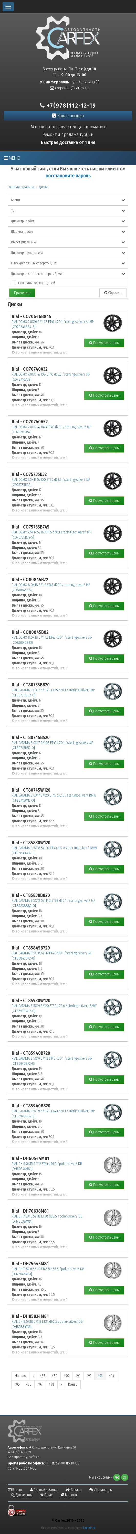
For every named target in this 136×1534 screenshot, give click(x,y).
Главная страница (21, 187)
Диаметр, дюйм (68, 221)
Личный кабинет (44, 1490)
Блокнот (69, 1495)
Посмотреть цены (104, 343)
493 (100, 1376)
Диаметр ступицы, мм (68, 253)
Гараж (46, 1495)
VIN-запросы (100, 1490)
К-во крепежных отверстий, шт (68, 263)
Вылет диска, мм (68, 242)
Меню (12, 158)
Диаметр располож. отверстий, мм (68, 274)
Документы (22, 1495)
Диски (43, 187)
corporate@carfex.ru (69, 87)
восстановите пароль (68, 176)
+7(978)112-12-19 (68, 105)
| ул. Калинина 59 (69, 82)
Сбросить (113, 293)
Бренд (68, 200)
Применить (22, 293)
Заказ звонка (68, 116)
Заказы (74, 1490)
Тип (68, 210)
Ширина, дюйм (68, 231)
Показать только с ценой (36, 283)
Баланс (15, 1490)
